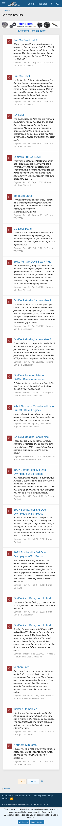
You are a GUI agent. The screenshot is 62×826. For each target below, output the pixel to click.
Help (50, 795)
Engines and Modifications (26, 426)
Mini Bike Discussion (23, 65)
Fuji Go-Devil (22, 76)
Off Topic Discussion (23, 734)
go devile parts (23, 195)
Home (5, 798)
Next (33, 781)
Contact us (7, 795)
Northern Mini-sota (25, 744)
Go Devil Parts (23, 228)
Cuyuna (17, 62)
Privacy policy (39, 795)
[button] (4, 3)
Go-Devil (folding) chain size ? (32, 300)
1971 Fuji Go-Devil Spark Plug (32, 261)
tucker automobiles (25, 709)
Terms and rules (22, 795)
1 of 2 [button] (22, 781)
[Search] (57, 4)
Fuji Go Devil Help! (25, 40)
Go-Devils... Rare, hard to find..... (34, 598)
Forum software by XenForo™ (25, 805)
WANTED (18, 218)
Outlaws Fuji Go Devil (27, 157)
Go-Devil (19, 115)
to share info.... (23, 667)
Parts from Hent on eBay (31, 30)
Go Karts (18, 499)
